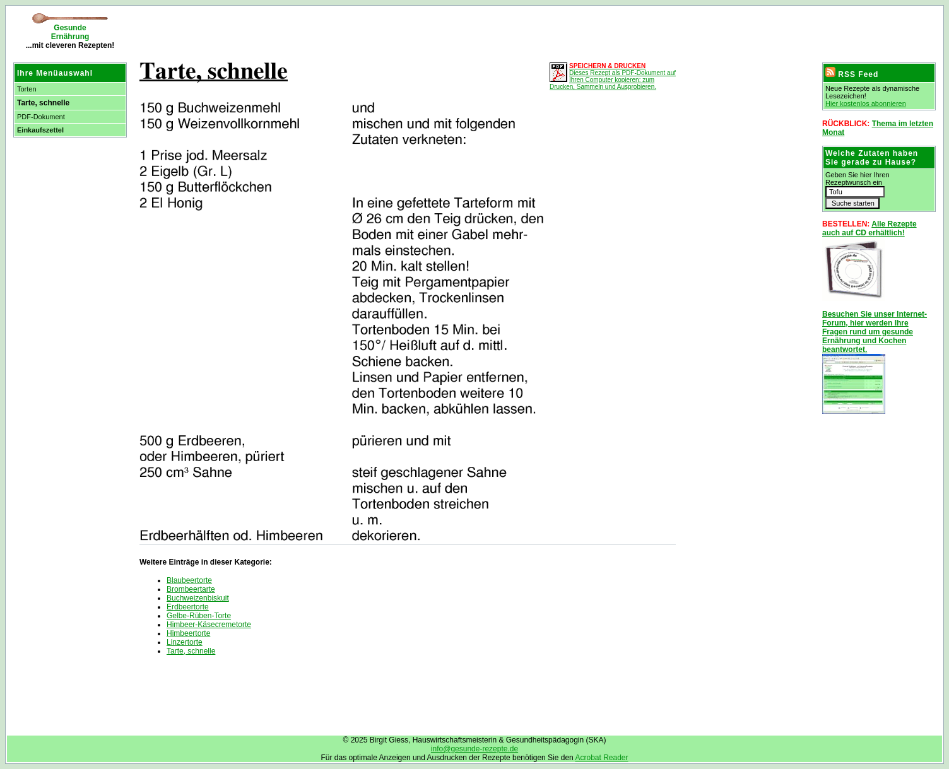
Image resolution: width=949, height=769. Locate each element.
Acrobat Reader (601, 757)
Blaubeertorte (189, 580)
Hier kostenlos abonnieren (865, 103)
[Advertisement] (280, 31)
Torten (27, 89)
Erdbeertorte (188, 606)
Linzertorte (185, 642)
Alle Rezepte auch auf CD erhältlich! (869, 228)
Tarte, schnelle (191, 651)
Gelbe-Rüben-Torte (199, 615)
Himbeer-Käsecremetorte (209, 624)
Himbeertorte (188, 633)
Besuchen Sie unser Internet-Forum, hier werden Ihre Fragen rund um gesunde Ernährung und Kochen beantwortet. (874, 332)
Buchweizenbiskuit (198, 598)
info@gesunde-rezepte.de (474, 748)
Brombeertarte (191, 589)
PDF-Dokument (41, 116)
